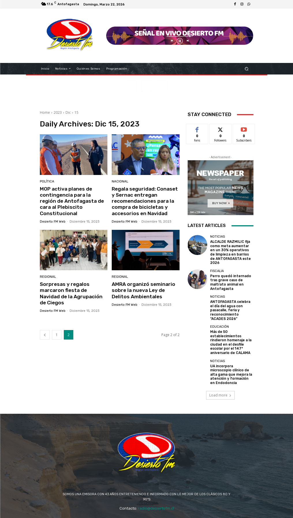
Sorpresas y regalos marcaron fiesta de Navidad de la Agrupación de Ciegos (72, 289)
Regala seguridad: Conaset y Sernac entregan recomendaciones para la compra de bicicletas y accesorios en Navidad (145, 200)
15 (76, 112)
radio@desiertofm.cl (156, 492)
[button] (246, 68)
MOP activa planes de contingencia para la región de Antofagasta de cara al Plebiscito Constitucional (72, 197)
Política (47, 181)
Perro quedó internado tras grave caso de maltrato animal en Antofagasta (228, 275)
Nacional (120, 181)
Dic (68, 112)
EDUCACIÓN (219, 316)
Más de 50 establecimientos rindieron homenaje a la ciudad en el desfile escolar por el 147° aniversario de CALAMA (229, 331)
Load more (220, 378)
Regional (48, 275)
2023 (58, 112)
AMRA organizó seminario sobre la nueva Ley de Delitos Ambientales (142, 289)
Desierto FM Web (52, 215)
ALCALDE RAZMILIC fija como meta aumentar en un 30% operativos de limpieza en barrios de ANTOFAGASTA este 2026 (231, 249)
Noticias (217, 236)
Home (45, 112)
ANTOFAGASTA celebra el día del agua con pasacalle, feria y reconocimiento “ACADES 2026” (230, 301)
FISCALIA (217, 264)
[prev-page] (45, 327)
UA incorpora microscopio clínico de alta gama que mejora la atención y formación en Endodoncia (231, 359)
